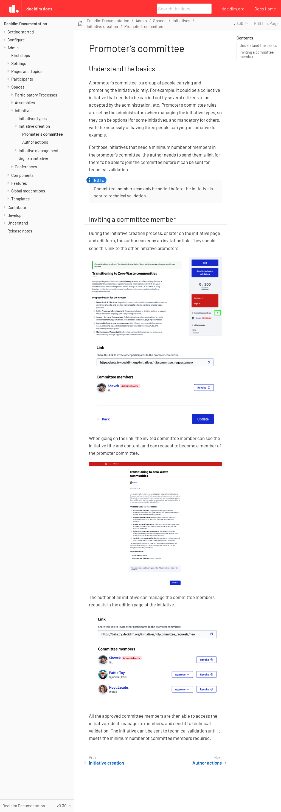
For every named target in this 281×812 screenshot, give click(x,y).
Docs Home (265, 8)
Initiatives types (33, 118)
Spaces (17, 86)
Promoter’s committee (42, 134)
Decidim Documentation (25, 23)
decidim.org (233, 8)
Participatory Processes (36, 94)
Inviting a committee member (257, 54)
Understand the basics (258, 45)
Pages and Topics (26, 71)
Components (22, 175)
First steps (20, 55)
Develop (14, 215)
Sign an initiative (33, 158)
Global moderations (28, 190)
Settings (18, 63)
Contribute (16, 207)
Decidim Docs (39, 8)
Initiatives (23, 110)
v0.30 (238, 23)
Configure (16, 39)
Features (19, 183)
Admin (13, 47)
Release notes (19, 230)
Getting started (20, 31)
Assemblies (25, 102)
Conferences (26, 166)
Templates (20, 198)
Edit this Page (266, 23)
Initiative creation (34, 126)
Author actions (35, 142)
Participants (22, 78)
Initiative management (38, 150)
